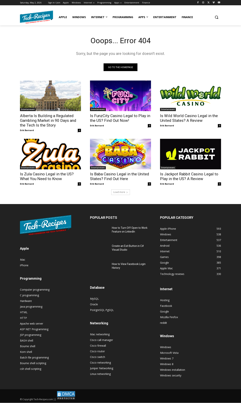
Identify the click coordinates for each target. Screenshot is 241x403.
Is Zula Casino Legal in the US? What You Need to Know (47, 176)
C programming (29, 295)
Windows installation (172, 370)
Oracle (94, 304)
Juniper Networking (101, 368)
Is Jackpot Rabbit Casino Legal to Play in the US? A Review (189, 176)
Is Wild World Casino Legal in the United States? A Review (189, 118)
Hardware (26, 301)
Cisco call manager (101, 340)
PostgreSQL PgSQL (102, 310)
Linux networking (100, 374)
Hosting (164, 300)
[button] (216, 17)
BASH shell (26, 340)
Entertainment (28, 109)
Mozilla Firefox (169, 317)
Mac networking (100, 334)
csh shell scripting (30, 369)
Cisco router (97, 351)
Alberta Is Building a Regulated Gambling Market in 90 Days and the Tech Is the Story (48, 121)
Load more (120, 192)
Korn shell (26, 352)
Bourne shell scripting (33, 363)
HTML (23, 312)
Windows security (170, 375)
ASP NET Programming (34, 329)
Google (164, 311)
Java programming (31, 307)
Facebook (166, 306)
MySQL (94, 299)
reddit (163, 323)
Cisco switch (97, 357)
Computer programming (35, 290)
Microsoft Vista (169, 353)
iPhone (24, 265)
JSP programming (30, 335)
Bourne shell (27, 346)
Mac (22, 260)
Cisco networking (100, 363)
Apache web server (31, 323)
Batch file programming (34, 357)
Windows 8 (166, 364)
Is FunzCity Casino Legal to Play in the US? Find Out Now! (120, 118)
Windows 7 (166, 358)
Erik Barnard (27, 130)
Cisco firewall (98, 346)
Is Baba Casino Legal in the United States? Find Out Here (119, 176)
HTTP (23, 318)
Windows (165, 347)
